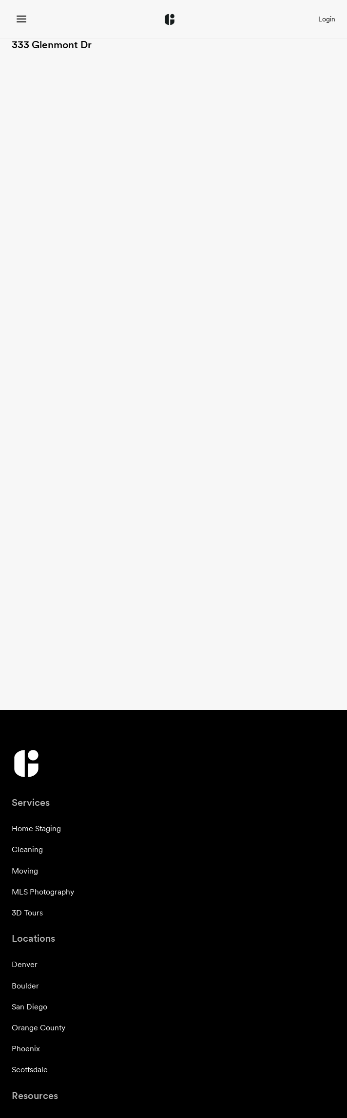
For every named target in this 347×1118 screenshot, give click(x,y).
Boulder (25, 985)
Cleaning (27, 849)
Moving (25, 871)
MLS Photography (43, 891)
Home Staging (36, 828)
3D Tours (27, 912)
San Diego (29, 1006)
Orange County (38, 1027)
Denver (25, 964)
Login (326, 19)
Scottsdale (30, 1069)
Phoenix (26, 1048)
